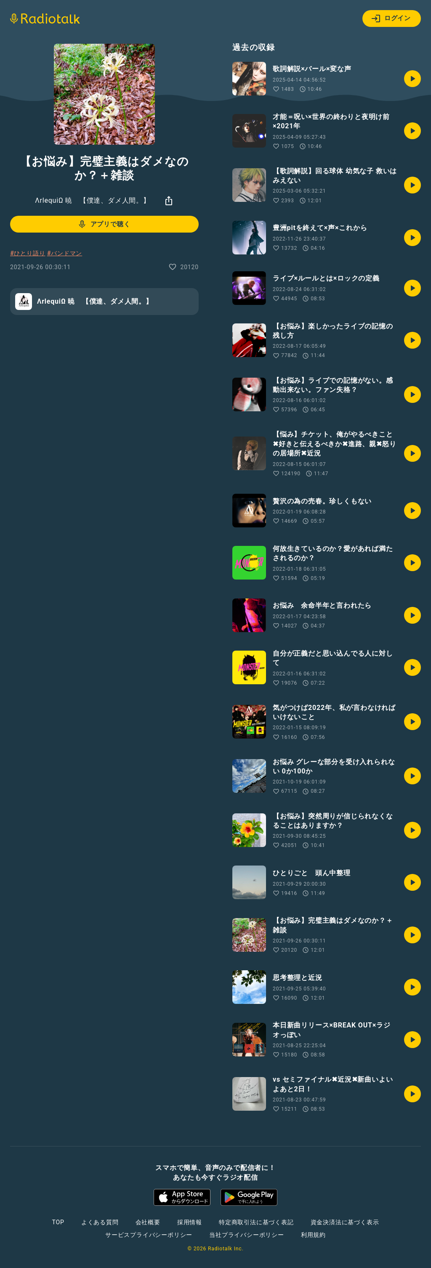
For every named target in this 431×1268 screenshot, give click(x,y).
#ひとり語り (27, 253)
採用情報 (189, 1222)
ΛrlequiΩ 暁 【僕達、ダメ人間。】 (92, 200)
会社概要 (148, 1222)
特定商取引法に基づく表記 (256, 1222)
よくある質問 (100, 1222)
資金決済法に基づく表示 (345, 1222)
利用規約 (313, 1234)
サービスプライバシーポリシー (148, 1234)
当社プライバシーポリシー (246, 1234)
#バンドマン (64, 253)
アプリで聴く (103, 224)
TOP (58, 1222)
